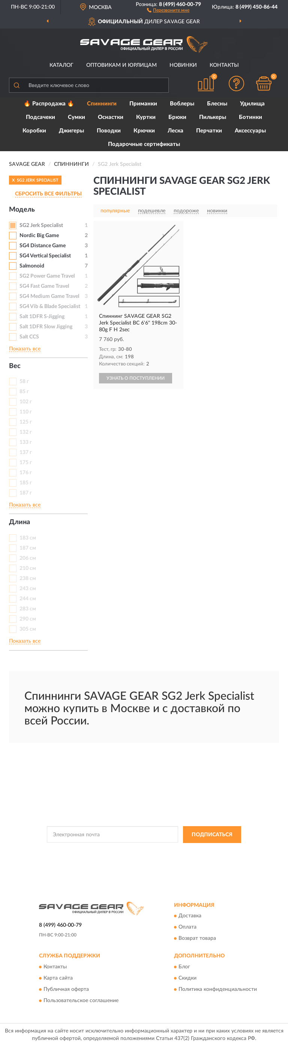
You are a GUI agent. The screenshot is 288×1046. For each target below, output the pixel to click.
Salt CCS (29, 337)
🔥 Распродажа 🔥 (49, 104)
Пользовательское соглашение (81, 1000)
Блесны (217, 104)
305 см (28, 629)
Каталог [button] (62, 65)
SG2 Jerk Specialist (41, 225)
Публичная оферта (66, 989)
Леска (175, 131)
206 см (28, 558)
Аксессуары (250, 131)
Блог (184, 966)
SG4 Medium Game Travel (49, 296)
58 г (24, 381)
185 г (26, 482)
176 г (26, 472)
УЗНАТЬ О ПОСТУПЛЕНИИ (135, 378)
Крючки (144, 131)
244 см (28, 598)
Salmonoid (32, 266)
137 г (26, 452)
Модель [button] (22, 209)
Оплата (187, 927)
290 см (28, 619)
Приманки (143, 104)
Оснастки (110, 117)
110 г (26, 412)
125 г (26, 422)
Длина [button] (19, 522)
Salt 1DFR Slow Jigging (46, 326)
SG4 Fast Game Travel (44, 286)
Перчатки (209, 131)
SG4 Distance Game (43, 245)
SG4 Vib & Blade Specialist (50, 306)
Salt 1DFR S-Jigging (42, 316)
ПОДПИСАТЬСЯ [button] (212, 834)
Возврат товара (197, 938)
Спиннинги (102, 104)
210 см (28, 568)
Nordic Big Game (39, 235)
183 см (28, 538)
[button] (168, 10)
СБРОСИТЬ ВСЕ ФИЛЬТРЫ (48, 194)
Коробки (34, 131)
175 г (26, 462)
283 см (28, 609)
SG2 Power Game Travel (47, 276)
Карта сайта (58, 978)
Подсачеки (40, 117)
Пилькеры (212, 117)
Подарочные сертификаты (144, 144)
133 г (26, 442)
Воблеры (182, 104)
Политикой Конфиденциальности (180, 851)
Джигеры (71, 131)
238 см (28, 578)
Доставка (189, 916)
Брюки (177, 117)
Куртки (146, 117)
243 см (28, 588)
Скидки (187, 978)
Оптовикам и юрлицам (121, 65)
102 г (26, 401)
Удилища (252, 104)
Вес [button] (15, 366)
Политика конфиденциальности (217, 989)
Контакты (224, 65)
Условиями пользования (130, 858)
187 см (28, 548)
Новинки (183, 65)
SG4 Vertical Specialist (45, 255)
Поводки (109, 131)
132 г (26, 432)
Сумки (76, 117)
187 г (26, 493)
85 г (24, 391)
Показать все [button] (24, 349)
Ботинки (250, 117)
